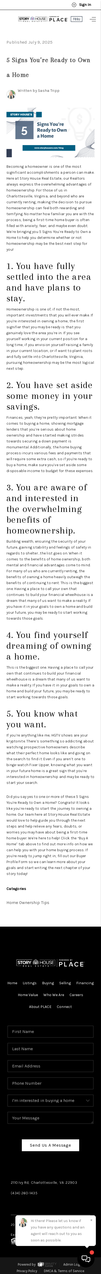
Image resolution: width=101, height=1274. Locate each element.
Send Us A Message (50, 1145)
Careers (76, 995)
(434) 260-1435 (24, 1193)
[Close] (91, 1220)
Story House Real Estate (40, 178)
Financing (85, 983)
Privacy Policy (27, 1271)
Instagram (44, 1204)
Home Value (28, 995)
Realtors (77, 178)
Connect (64, 1006)
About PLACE (40, 1006)
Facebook (20, 1204)
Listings (30, 983)
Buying (48, 983)
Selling (65, 983)
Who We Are (53, 995)
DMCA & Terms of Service (64, 1271)
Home (12, 983)
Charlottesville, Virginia (27, 196)
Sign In (81, 4)
